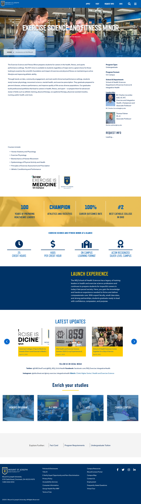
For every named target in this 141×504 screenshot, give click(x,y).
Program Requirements (74, 445)
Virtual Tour (91, 488)
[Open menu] (135, 3)
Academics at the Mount (70, 37)
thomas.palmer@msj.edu (114, 125)
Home (9, 52)
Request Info (109, 4)
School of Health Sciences (116, 82)
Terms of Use (47, 492)
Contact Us (91, 478)
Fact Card (54, 445)
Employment (91, 482)
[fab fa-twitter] (123, 469)
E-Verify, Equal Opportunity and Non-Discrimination (61, 475)
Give (120, 4)
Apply (88, 4)
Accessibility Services (50, 482)
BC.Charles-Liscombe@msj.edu (116, 108)
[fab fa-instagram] (129, 469)
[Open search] (129, 3)
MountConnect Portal (94, 472)
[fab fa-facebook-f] (117, 469)
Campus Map (91, 475)
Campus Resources (93, 468)
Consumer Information (51, 485)
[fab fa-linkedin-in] (134, 469)
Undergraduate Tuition (100, 445)
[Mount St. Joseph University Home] (10, 4)
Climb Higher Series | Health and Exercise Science (92, 373)
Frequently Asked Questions (97, 485)
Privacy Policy (47, 478)
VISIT (97, 4)
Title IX (45, 472)
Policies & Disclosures (50, 468)
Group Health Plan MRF (51, 488)
